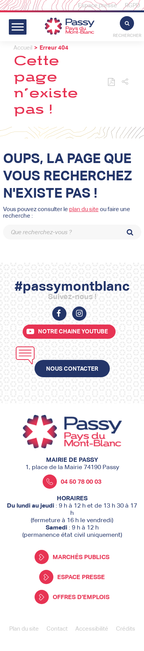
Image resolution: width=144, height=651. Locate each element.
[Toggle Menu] (18, 26)
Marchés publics (72, 557)
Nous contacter (72, 368)
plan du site (84, 209)
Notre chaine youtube (73, 331)
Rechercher (127, 27)
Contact (57, 628)
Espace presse (97, 5)
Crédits (125, 628)
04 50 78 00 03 (72, 482)
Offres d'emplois (72, 597)
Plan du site (24, 628)
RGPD (132, 5)
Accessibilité (91, 628)
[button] (125, 82)
